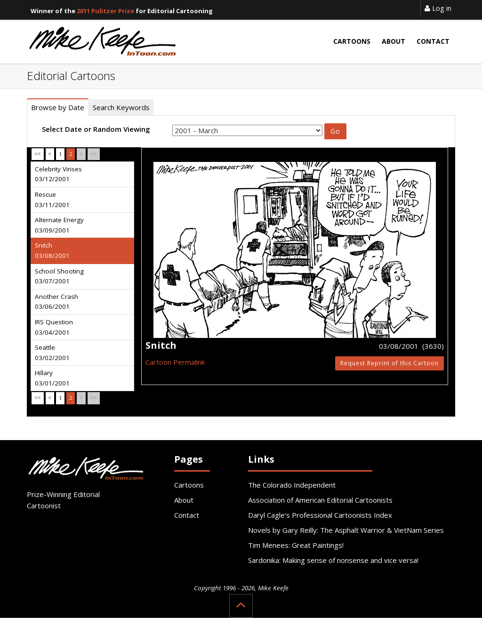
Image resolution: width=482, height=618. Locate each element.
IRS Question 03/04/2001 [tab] (54, 327)
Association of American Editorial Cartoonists (320, 500)
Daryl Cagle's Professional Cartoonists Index (320, 515)
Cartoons (189, 485)
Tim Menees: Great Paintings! (296, 545)
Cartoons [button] (351, 41)
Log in (438, 8)
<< (37, 154)
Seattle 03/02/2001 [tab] (52, 352)
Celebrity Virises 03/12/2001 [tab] (58, 174)
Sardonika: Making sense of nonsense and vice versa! (333, 560)
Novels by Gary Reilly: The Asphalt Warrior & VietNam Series (346, 530)
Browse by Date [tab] (57, 107)
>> (93, 154)
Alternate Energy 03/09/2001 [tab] (59, 225)
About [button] (393, 41)
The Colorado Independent (292, 485)
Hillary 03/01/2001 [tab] (52, 378)
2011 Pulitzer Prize (105, 11)
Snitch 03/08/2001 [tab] (52, 250)
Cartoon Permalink (175, 362)
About (183, 500)
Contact (186, 515)
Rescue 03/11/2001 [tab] (52, 199)
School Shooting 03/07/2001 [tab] (59, 276)
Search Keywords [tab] (121, 107)
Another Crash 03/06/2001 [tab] (56, 301)
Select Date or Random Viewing (96, 129)
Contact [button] (433, 41)
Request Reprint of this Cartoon (389, 363)
